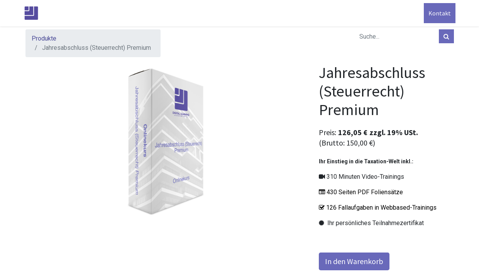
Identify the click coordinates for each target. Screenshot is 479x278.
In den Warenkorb (354, 261)
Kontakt (438, 13)
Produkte (44, 38)
